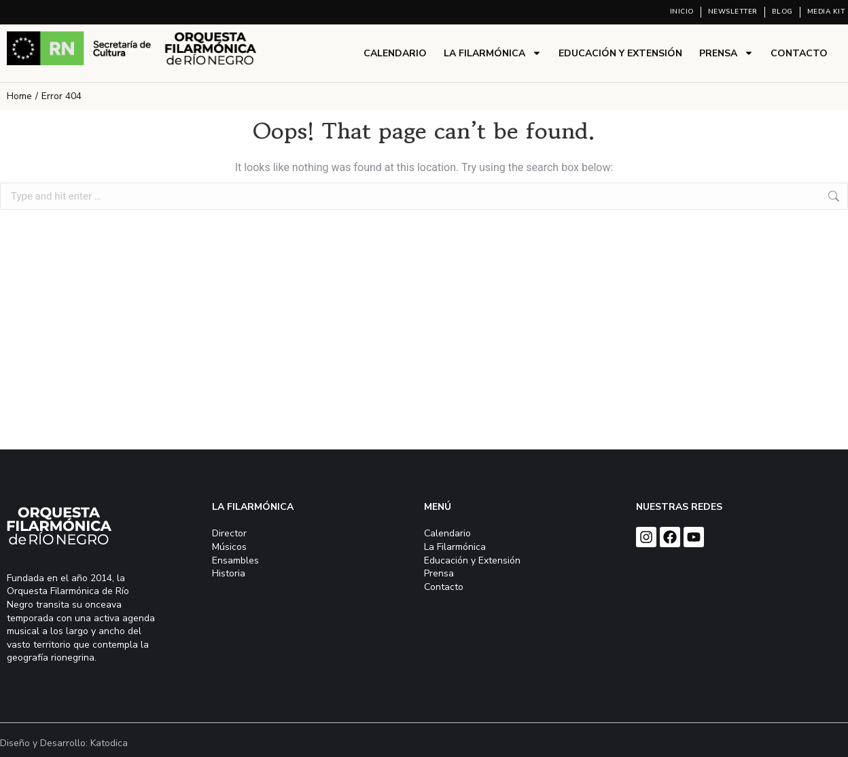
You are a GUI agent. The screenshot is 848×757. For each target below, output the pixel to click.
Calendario (395, 53)
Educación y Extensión (620, 53)
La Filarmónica (493, 52)
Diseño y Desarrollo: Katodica (64, 743)
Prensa (726, 52)
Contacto (799, 53)
